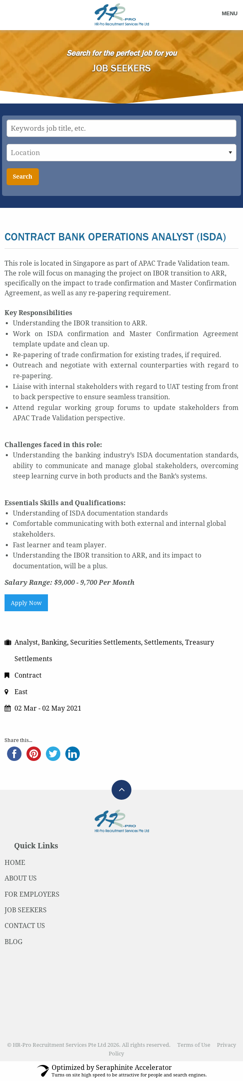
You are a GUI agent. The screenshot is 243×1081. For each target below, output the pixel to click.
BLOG (13, 942)
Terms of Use (193, 1045)
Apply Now (26, 603)
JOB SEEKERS (26, 910)
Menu (230, 13)
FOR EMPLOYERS (32, 894)
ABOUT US (21, 878)
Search (22, 176)
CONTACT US (25, 926)
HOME (15, 863)
